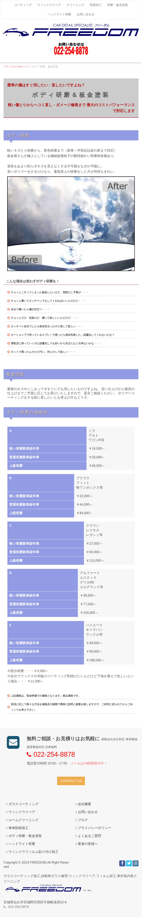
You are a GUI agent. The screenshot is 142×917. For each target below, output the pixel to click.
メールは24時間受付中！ (88, 763)
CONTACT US (71, 781)
